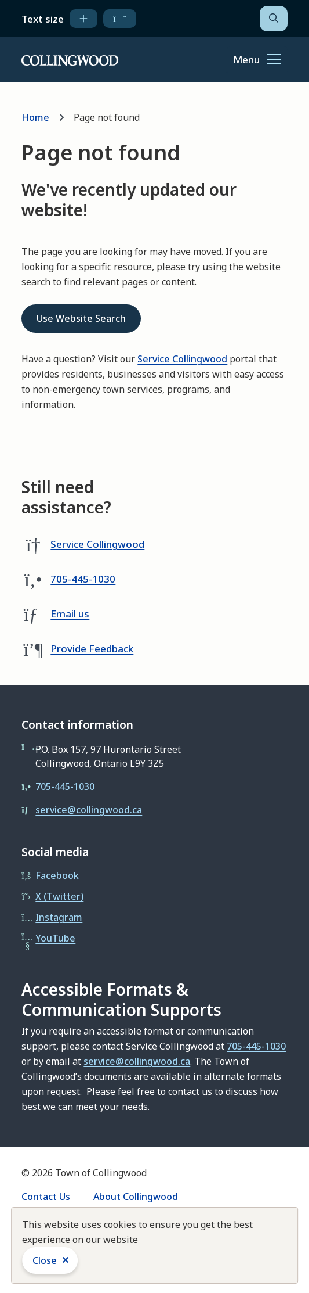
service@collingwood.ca (88, 809)
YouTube (55, 938)
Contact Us (45, 1196)
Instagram (58, 917)
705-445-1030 (82, 579)
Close (44, 1260)
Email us (69, 613)
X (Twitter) (59, 896)
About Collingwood (135, 1196)
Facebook (57, 875)
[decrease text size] (119, 18)
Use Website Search (81, 318)
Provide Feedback (91, 648)
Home (35, 117)
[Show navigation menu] (257, 60)
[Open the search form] (274, 18)
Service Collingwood (182, 359)
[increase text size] (83, 18)
